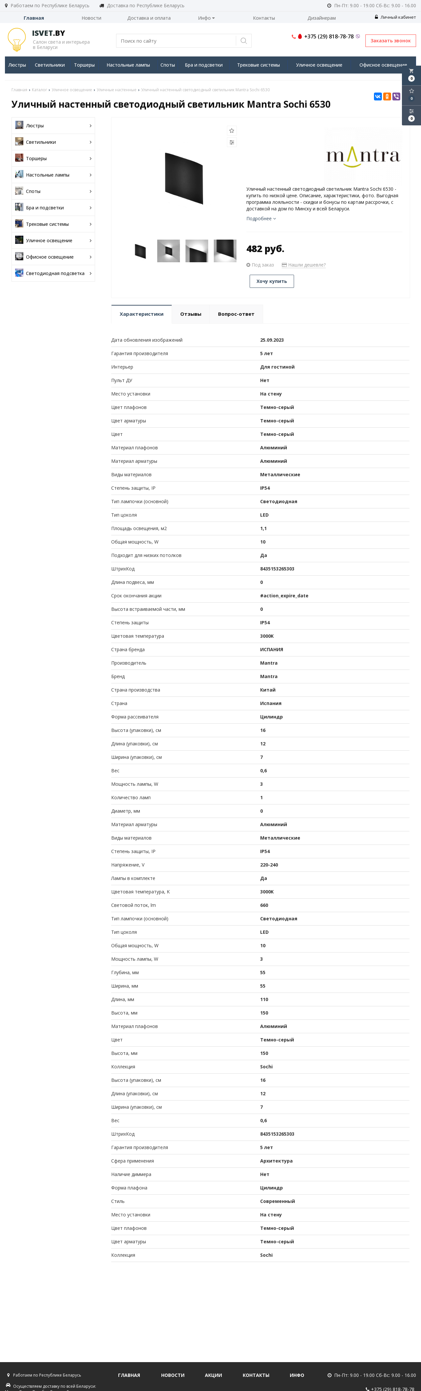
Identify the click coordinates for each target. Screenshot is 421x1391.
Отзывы (190, 313)
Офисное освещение (383, 65)
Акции (213, 1375)
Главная (34, 18)
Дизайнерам (322, 18)
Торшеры (84, 65)
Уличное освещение (319, 65)
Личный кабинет (395, 17)
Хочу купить (272, 281)
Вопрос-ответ (236, 313)
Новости (91, 18)
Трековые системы (258, 65)
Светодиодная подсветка (53, 273)
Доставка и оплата (149, 18)
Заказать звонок (391, 40)
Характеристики (141, 313)
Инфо (206, 18)
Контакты (264, 18)
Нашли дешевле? (304, 265)
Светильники (50, 65)
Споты (168, 65)
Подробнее (261, 218)
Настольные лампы (128, 65)
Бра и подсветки (204, 65)
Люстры (17, 65)
